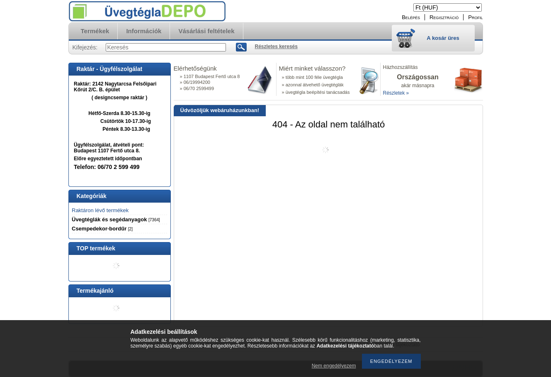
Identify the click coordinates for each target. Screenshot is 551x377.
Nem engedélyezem (334, 366)
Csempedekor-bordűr (102, 228)
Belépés (411, 17)
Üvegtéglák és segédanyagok (116, 219)
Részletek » (396, 93)
